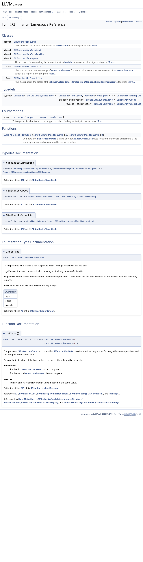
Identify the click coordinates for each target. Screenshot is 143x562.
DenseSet (89, 95)
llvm (4, 17)
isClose (26, 135)
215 (22, 388)
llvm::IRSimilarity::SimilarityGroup (75, 196)
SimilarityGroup (126, 99)
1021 (23, 180)
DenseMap (19, 95)
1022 (23, 204)
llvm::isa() (98, 393)
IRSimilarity (14, 17)
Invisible (56, 117)
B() (34, 393)
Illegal (41, 117)
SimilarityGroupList (129, 104)
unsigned (77, 95)
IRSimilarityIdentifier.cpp (44, 388)
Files (72, 12)
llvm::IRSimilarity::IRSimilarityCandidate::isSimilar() (91, 402)
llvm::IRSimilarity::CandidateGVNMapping (26, 172)
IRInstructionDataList (27, 50)
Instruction (62, 45)
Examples (83, 12)
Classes (61, 12)
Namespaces (46, 12)
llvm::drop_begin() (59, 393)
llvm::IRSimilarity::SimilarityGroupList (71, 221)
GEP (90, 393)
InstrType (17, 117)
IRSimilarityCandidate (27, 66)
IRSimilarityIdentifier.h (44, 180)
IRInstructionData (25, 41)
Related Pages (21, 12)
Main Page (7, 12)
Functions (138, 22)
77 (22, 310)
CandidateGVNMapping (129, 95)
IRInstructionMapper (26, 58)
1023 (23, 229)
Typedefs (117, 22)
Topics (34, 12)
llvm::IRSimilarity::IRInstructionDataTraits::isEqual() (31, 402)
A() (16, 393)
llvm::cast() (43, 393)
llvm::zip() (114, 393)
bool (17, 135)
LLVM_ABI (9, 135)
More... (95, 45)
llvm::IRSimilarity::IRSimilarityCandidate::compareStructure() (50, 399)
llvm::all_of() (25, 393)
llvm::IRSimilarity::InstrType (26, 257)
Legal (30, 117)
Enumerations (127, 22)
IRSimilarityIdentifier (28, 78)
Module (68, 62)
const (36, 135)
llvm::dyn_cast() (78, 393)
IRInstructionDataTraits (29, 54)
